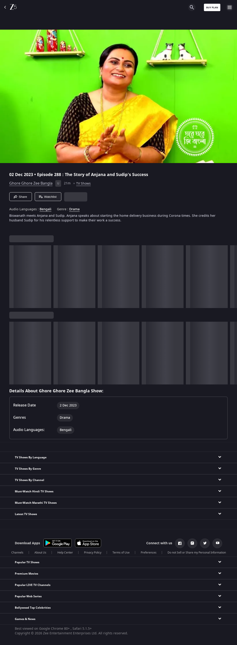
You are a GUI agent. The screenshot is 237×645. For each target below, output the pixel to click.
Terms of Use (121, 553)
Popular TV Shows (27, 562)
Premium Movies (26, 573)
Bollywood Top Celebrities (33, 607)
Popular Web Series (28, 596)
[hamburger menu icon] (229, 7)
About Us (40, 553)
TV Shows (83, 183)
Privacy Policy (92, 553)
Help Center (65, 553)
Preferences (148, 553)
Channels (17, 553)
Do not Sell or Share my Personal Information (197, 553)
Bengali (45, 209)
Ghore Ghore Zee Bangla (31, 183)
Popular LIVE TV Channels (32, 585)
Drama (74, 209)
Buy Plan (212, 7)
